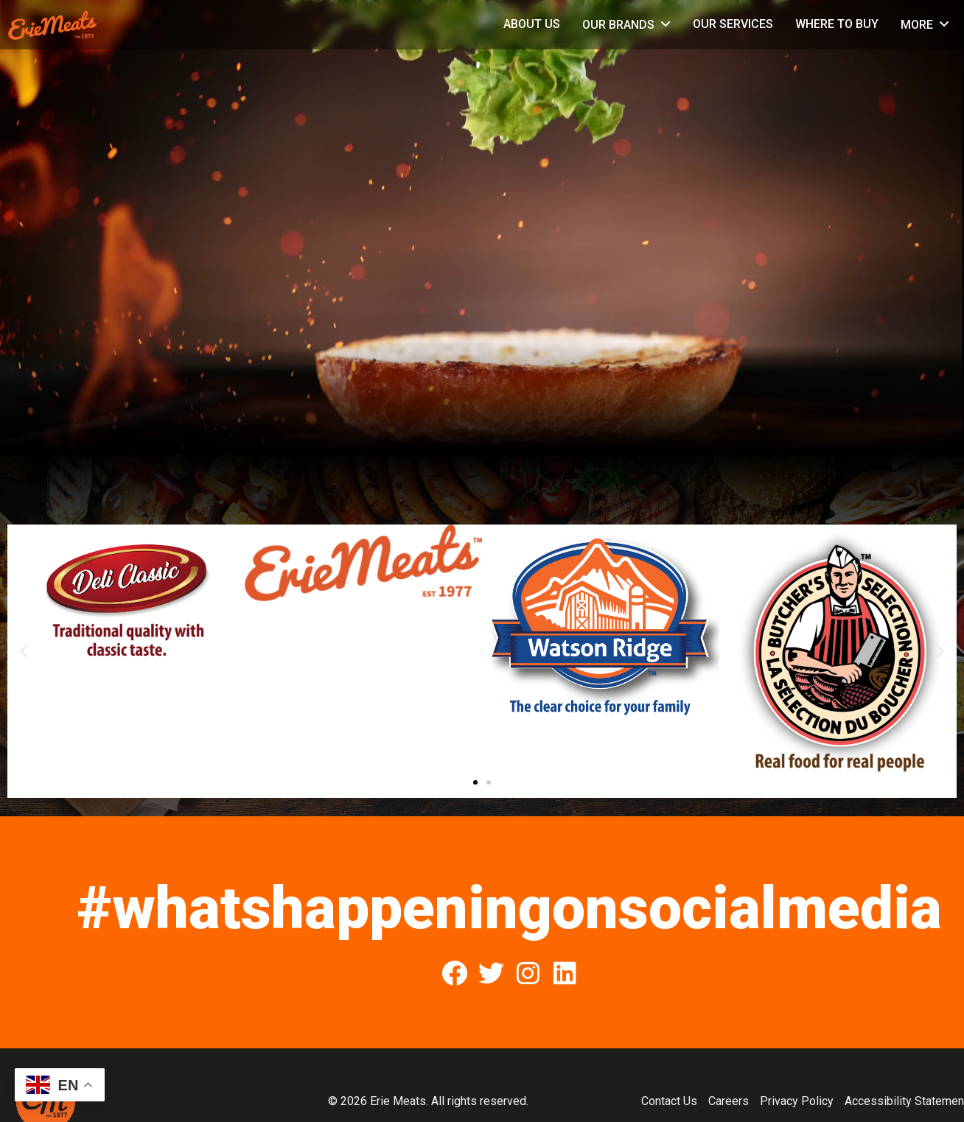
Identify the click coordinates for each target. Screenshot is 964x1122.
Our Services (733, 24)
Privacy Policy (797, 1101)
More (917, 25)
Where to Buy (837, 24)
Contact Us (669, 1101)
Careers (728, 1101)
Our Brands (618, 25)
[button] (24, 650)
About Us (531, 24)
